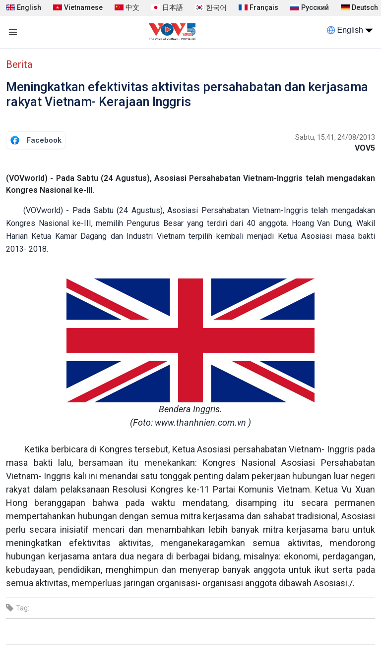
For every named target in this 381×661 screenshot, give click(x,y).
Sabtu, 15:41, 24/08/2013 (335, 137)
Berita (19, 64)
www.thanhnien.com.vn (200, 422)
